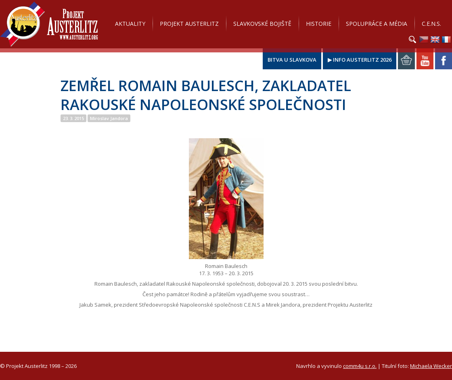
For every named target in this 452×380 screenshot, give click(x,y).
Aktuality (130, 23)
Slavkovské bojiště (262, 23)
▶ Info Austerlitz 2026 (359, 59)
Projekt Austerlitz (49, 24)
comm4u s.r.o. (360, 366)
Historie (318, 23)
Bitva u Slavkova (292, 59)
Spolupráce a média (376, 23)
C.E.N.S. (431, 23)
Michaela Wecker (431, 366)
